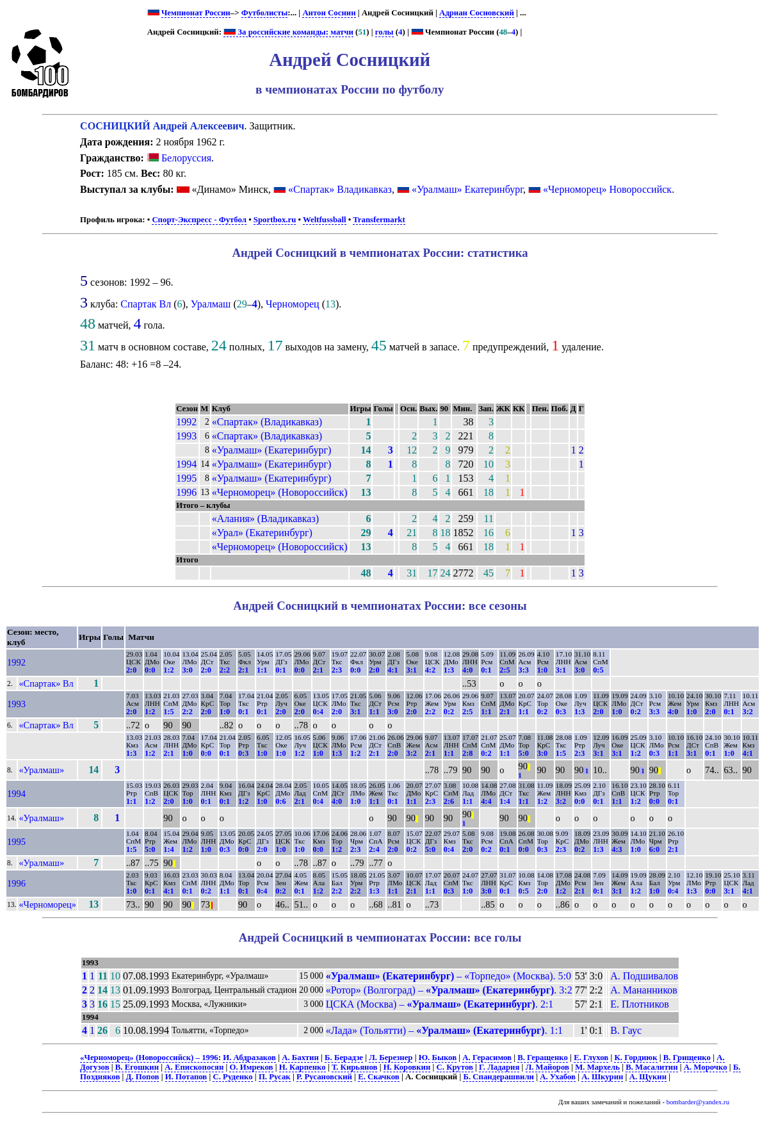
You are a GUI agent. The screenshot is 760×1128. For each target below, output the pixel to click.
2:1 (243, 670)
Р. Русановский (324, 1076)
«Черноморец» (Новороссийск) (280, 492)
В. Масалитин (651, 1067)
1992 (186, 421)
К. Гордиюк (635, 1057)
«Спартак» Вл (46, 683)
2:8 (467, 753)
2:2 (225, 670)
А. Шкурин (602, 1076)
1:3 (449, 670)
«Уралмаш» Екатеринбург (467, 189)
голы (384, 32)
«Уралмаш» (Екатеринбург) (272, 450)
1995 (186, 478)
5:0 (524, 753)
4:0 (467, 670)
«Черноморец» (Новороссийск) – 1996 (149, 1057)
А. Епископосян (194, 1067)
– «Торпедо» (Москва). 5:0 (448, 975)
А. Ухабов (558, 1076)
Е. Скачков (379, 1076)
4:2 (430, 670)
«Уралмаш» (41, 770)
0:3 (561, 711)
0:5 (598, 670)
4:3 (616, 849)
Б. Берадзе (344, 1057)
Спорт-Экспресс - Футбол (199, 219)
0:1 (280, 670)
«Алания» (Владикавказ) (265, 518)
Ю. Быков (438, 1057)
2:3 (337, 670)
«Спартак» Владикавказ (340, 189)
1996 (186, 492)
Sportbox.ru (275, 219)
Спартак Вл (145, 303)
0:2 (449, 711)
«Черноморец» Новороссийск (607, 189)
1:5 (168, 711)
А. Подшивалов (644, 975)
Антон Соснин (328, 12)
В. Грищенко (687, 1057)
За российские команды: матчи (288, 32)
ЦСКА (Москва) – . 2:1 (440, 1004)
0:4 (318, 711)
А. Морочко (705, 1067)
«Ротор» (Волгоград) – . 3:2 (449, 990)
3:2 (748, 711)
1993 (186, 435)
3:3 (524, 670)
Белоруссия (179, 157)
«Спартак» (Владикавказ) (267, 421)
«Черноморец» (47, 904)
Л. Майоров (547, 1067)
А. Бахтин (300, 1057)
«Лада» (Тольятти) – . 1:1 (444, 1030)
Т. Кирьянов (354, 1067)
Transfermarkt (379, 219)
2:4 (374, 849)
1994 (186, 464)
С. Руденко (232, 1076)
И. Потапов (186, 1076)
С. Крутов (455, 1067)
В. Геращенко (542, 1057)
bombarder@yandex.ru (698, 1102)
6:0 (654, 849)
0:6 (280, 801)
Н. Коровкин (407, 1067)
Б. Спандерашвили (498, 1076)
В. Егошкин (137, 1067)
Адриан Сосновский (476, 12)
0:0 (150, 670)
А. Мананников (643, 990)
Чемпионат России (195, 12)
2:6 (449, 801)
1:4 (504, 801)
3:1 (411, 670)
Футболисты (264, 12)
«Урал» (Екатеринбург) (262, 532)
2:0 (131, 670)
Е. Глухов (591, 1057)
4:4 (486, 801)
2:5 (504, 670)
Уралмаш (211, 303)
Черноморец (292, 303)
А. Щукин (648, 1076)
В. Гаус (626, 1030)
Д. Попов (142, 1076)
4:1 (392, 670)
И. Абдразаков (249, 1057)
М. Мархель (597, 1067)
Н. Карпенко (302, 1067)
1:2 (168, 670)
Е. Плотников (639, 1004)
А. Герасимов (487, 1057)
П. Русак (275, 1076)
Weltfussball (324, 219)
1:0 (542, 670)
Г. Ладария (499, 1067)
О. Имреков (251, 1067)
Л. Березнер (390, 1057)
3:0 (187, 670)
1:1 (262, 670)
